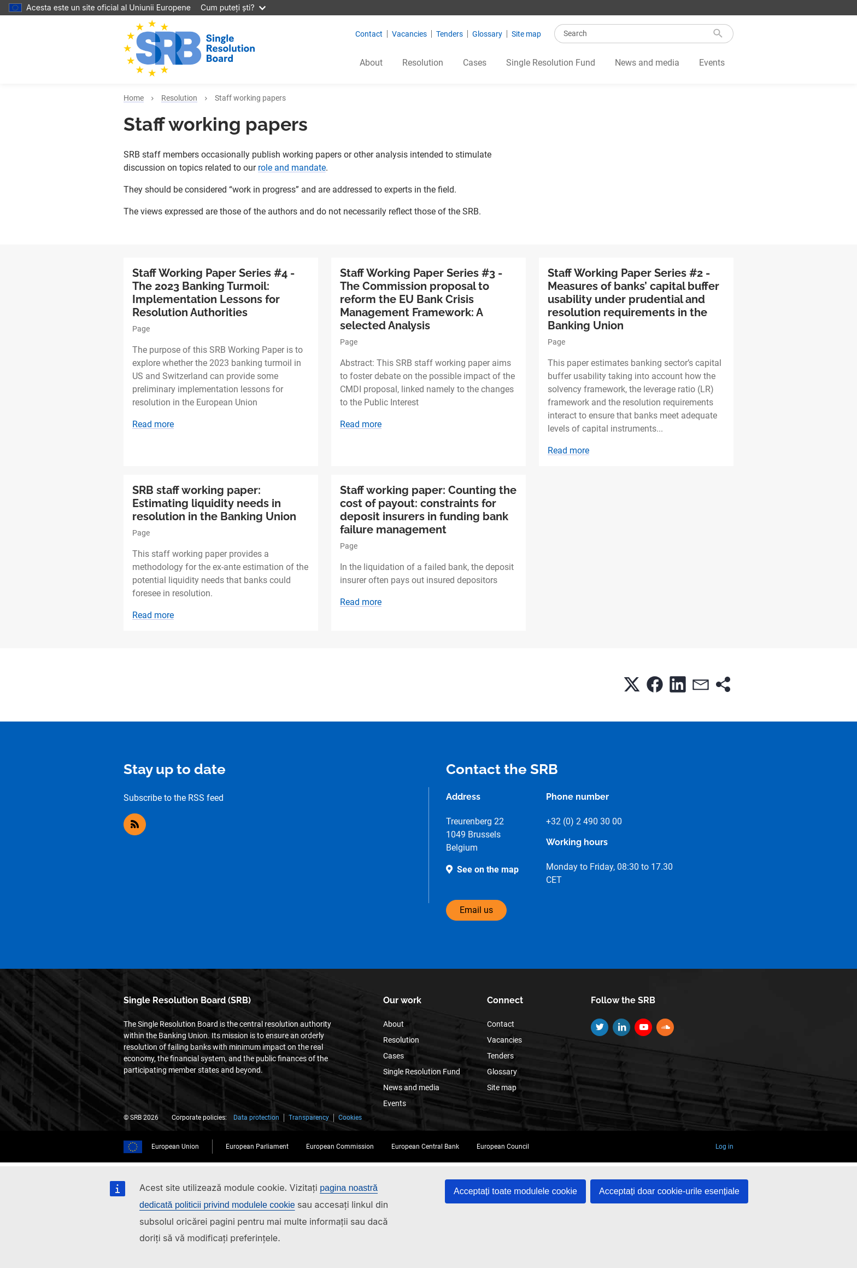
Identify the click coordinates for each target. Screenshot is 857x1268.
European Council (503, 1146)
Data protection (256, 1117)
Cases (474, 62)
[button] (632, 684)
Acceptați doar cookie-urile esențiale (669, 1191)
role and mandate (292, 167)
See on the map (488, 869)
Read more (153, 424)
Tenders (449, 34)
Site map (526, 34)
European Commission (340, 1146)
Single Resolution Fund (550, 62)
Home (134, 98)
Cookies (350, 1117)
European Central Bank (425, 1146)
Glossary (487, 34)
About (371, 62)
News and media (647, 62)
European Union (175, 1146)
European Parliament (257, 1146)
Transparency (309, 1117)
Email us (476, 910)
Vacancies (409, 34)
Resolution (422, 62)
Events (712, 62)
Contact (369, 34)
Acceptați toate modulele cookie (515, 1191)
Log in (724, 1146)
